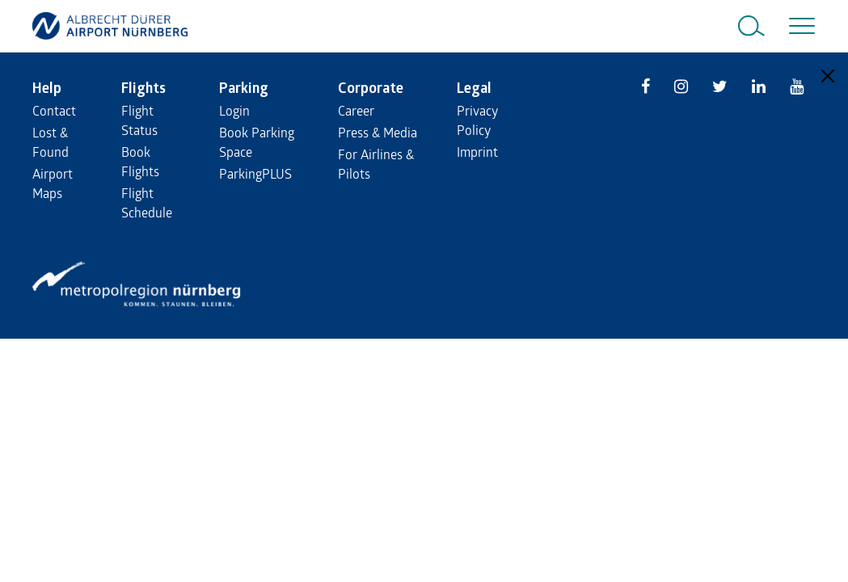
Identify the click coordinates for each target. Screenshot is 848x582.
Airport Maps (52, 183)
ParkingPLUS (255, 173)
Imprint (477, 151)
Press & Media (377, 132)
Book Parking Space (256, 142)
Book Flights (140, 161)
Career (356, 110)
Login (234, 110)
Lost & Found (50, 142)
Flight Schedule (146, 202)
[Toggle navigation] (799, 26)
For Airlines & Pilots (376, 164)
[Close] (827, 76)
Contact (54, 110)
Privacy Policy (477, 120)
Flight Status (139, 120)
